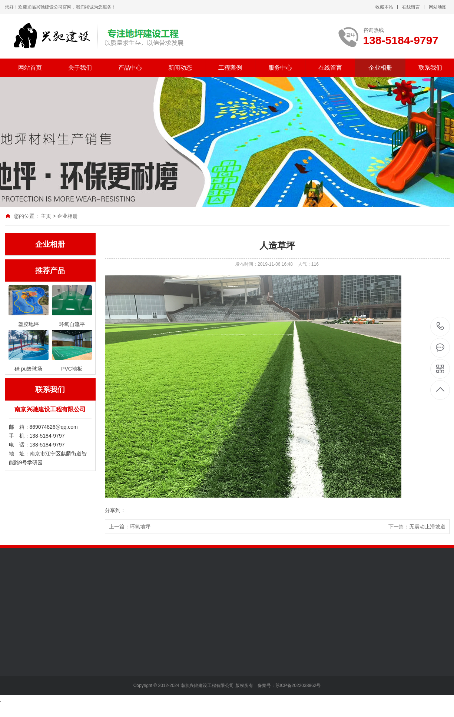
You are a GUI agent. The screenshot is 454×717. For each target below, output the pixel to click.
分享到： (115, 510)
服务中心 (280, 67)
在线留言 (411, 7)
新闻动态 (180, 67)
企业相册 (380, 67)
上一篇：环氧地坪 (129, 527)
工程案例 (230, 67)
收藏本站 (384, 7)
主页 (46, 216)
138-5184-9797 (440, 326)
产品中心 (130, 67)
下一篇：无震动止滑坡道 (416, 527)
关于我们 (80, 67)
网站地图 (438, 7)
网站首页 (30, 67)
